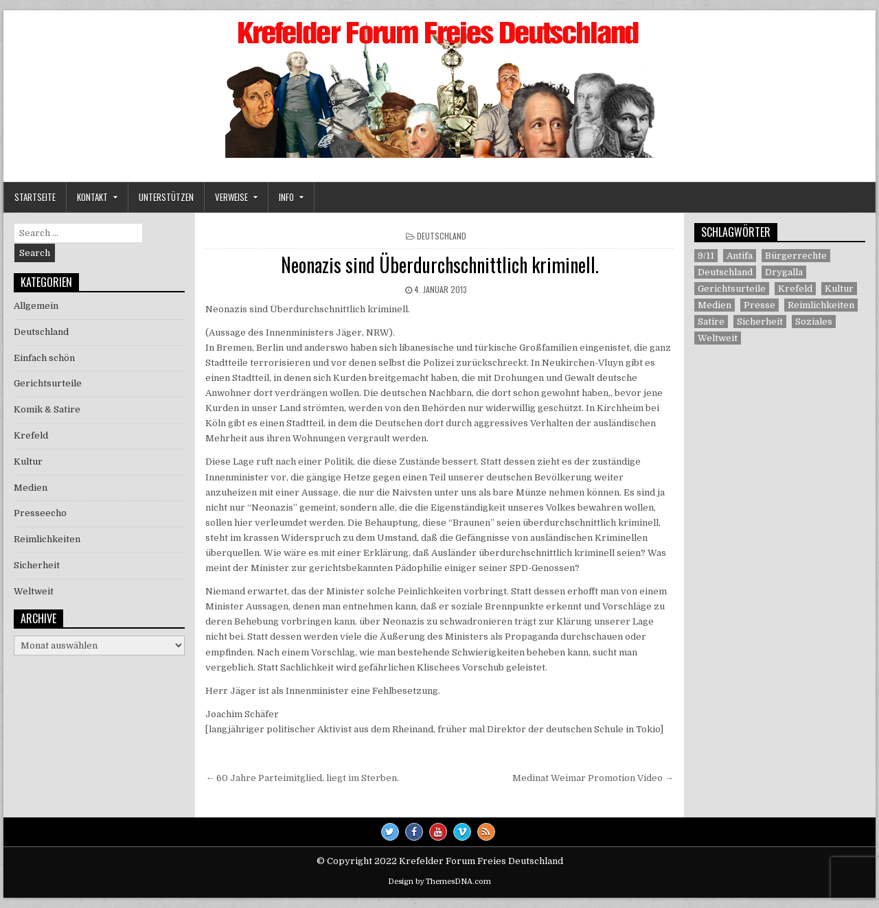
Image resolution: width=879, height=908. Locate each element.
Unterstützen (166, 197)
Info (286, 197)
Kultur (28, 461)
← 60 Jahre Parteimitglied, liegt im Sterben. (302, 778)
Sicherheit (37, 565)
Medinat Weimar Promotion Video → (593, 778)
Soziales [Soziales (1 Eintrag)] (813, 321)
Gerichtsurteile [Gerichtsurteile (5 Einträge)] (732, 288)
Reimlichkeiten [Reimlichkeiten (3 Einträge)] (821, 305)
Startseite (35, 197)
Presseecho (40, 513)
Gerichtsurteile (48, 383)
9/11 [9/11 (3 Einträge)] (706, 256)
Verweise (231, 197)
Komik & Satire (47, 409)
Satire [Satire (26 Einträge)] (711, 321)
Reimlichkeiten (47, 539)
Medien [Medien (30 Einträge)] (714, 305)
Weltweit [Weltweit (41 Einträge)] (718, 338)
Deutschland (441, 236)
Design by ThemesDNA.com (439, 881)
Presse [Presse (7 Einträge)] (759, 305)
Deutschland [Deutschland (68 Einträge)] (725, 272)
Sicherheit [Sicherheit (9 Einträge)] (760, 321)
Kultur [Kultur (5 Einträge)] (839, 288)
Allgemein (36, 306)
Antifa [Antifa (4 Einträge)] (740, 256)
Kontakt (92, 197)
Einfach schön (44, 358)
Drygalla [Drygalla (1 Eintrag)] (784, 272)
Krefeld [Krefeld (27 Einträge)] (795, 288)
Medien (30, 487)
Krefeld (31, 435)
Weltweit (34, 591)
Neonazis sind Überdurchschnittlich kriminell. (440, 265)
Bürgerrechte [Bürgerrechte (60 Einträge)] (796, 256)
